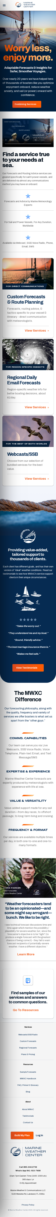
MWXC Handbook (28, 1079)
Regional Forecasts (28, 1048)
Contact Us (28, 1123)
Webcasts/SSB (22, 454)
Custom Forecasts (28, 1041)
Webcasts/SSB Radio (28, 1035)
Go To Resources (26, 1010)
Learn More (25, 954)
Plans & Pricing (28, 1054)
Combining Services (25, 104)
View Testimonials (26, 667)
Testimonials (28, 1116)
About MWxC (28, 1109)
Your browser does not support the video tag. (28, 133)
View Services (35, 330)
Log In (48, 5)
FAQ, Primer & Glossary (28, 1085)
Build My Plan (22, 1135)
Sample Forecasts (28, 1072)
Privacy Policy (28, 1205)
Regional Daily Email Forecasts (23, 380)
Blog (28, 1092)
